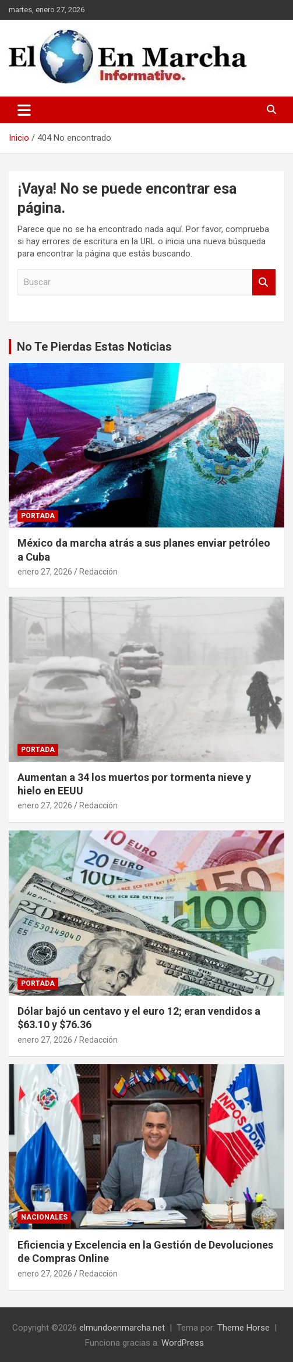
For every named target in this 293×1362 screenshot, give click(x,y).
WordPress (182, 1343)
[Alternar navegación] (24, 110)
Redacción (98, 571)
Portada (38, 516)
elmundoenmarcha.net (122, 1327)
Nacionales (44, 1217)
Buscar (264, 282)
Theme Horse (243, 1327)
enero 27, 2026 (44, 571)
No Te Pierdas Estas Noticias (94, 347)
